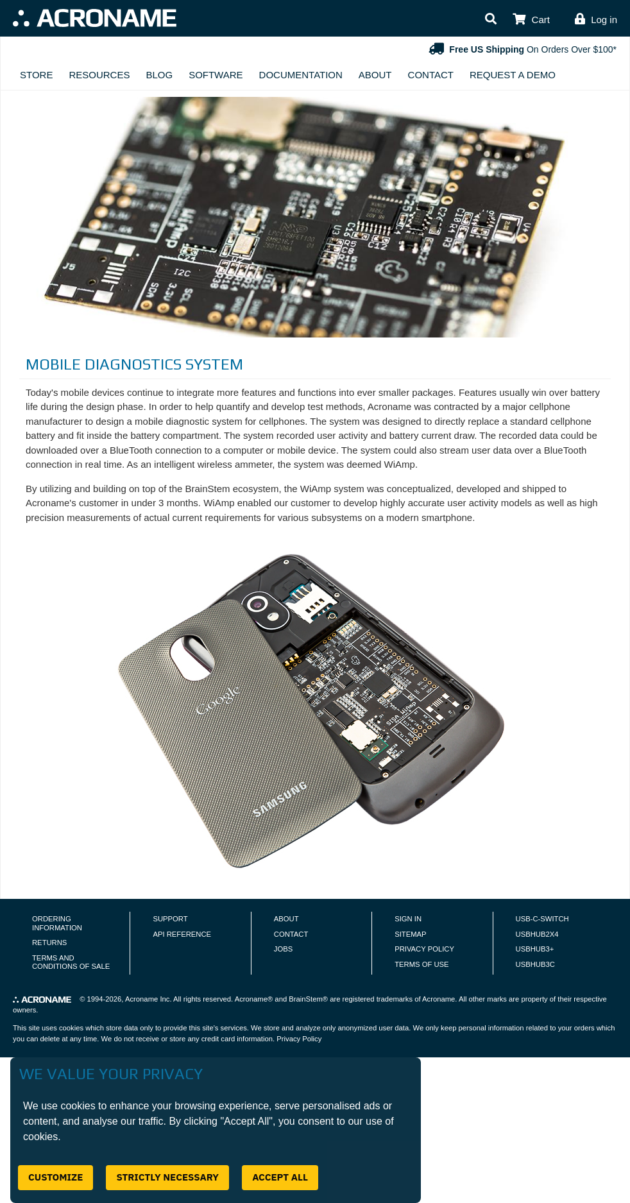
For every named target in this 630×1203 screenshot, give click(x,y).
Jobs (283, 949)
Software (216, 74)
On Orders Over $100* (521, 49)
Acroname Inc (147, 999)
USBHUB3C (535, 964)
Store (36, 74)
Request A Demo (513, 74)
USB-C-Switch (542, 919)
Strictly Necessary (167, 1177)
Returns (49, 942)
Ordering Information (57, 923)
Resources (99, 74)
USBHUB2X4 (537, 934)
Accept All (280, 1177)
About (375, 74)
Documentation (301, 74)
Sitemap (410, 934)
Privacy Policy (424, 949)
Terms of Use (421, 964)
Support (170, 919)
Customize (55, 1177)
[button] (491, 19)
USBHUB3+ (535, 949)
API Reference (182, 934)
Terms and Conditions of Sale (71, 962)
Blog (159, 74)
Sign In (408, 919)
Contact (431, 74)
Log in (604, 19)
